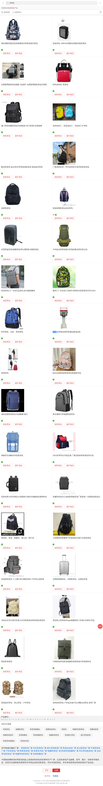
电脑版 (55, 776)
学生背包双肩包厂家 (87, 751)
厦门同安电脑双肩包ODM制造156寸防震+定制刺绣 (21, 126)
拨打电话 (18, 53)
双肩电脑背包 (38, 735)
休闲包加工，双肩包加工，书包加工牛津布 (70, 126)
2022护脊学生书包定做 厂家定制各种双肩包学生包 (73, 455)
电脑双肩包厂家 (54, 751)
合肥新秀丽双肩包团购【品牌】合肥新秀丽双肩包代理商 (24, 85)
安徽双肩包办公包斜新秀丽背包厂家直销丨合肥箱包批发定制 (77, 497)
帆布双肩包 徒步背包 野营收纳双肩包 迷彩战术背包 (22, 167)
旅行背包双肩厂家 (54, 748)
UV (45, 719)
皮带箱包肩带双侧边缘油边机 (69, 332)
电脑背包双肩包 (78, 729)
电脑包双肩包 (51, 729)
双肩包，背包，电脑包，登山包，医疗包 (17, 538)
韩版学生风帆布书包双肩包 (12, 455)
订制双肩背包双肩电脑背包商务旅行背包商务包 (72, 661)
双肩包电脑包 (35, 729)
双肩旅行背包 (70, 735)
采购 (100, 626)
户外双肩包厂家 (12, 751)
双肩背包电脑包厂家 (70, 751)
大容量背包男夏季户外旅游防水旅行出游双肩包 (72, 538)
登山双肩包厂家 (83, 748)
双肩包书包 (25, 741)
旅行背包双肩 (86, 735)
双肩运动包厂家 (69, 748)
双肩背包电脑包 (9, 741)
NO (30, 719)
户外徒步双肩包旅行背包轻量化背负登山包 (70, 249)
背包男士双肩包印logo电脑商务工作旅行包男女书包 (73, 620)
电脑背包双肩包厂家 (24, 754)
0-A (2, 719)
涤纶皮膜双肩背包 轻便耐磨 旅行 (14, 414)
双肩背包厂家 (27, 748)
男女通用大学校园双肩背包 (64, 414)
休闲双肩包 (5, 208)
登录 (47, 770)
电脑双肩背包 (54, 735)
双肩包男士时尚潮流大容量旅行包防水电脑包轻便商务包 (24, 497)
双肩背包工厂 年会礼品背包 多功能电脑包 (18, 291)
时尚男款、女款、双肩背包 (12, 332)
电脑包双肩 (94, 729)
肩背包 (64, 729)
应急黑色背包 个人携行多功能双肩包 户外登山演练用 (22, 579)
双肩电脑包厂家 (39, 754)
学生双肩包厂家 (39, 748)
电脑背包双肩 (8, 735)
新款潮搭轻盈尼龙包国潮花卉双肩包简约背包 (19, 43)
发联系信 (6, 53)
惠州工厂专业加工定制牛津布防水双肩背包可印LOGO (74, 291)
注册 (56, 770)
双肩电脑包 (23, 735)
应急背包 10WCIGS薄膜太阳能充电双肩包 (69, 43)
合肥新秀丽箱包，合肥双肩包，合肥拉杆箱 (70, 579)
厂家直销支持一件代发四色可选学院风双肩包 (71, 167)
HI (18, 719)
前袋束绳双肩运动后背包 (63, 208)
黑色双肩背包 (6, 661)
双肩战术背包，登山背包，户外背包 (15, 703)
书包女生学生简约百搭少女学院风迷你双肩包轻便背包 (23, 620)
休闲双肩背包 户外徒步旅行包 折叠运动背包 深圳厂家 (74, 703)
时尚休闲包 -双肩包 (60, 85)
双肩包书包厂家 (40, 751)
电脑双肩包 (20, 729)
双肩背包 (5, 373)
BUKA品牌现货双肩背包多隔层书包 (67, 373)
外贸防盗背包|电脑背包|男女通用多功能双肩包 (20, 249)
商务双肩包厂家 (26, 751)
